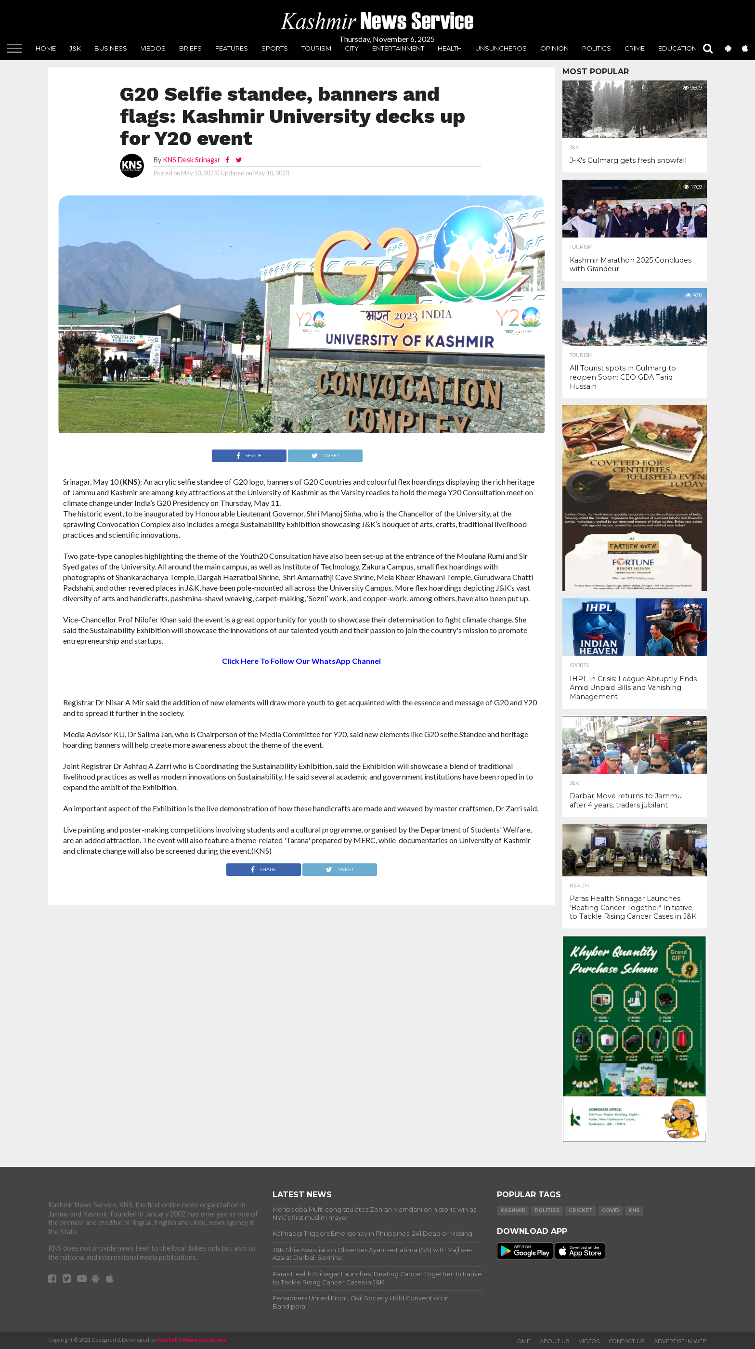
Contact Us (626, 1341)
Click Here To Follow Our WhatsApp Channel (301, 660)
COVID (610, 1210)
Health (450, 48)
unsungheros (501, 48)
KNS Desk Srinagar (192, 160)
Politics (596, 48)
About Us (554, 1341)
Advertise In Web (680, 1341)
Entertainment (398, 48)
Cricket (581, 1210)
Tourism (316, 48)
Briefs (190, 48)
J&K (75, 48)
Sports (274, 48)
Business (110, 48)
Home (46, 48)
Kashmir (512, 1210)
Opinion (554, 48)
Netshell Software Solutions (191, 1339)
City (352, 48)
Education (677, 48)
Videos (589, 1341)
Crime (635, 48)
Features (231, 48)
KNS (633, 1210)
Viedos (153, 48)
